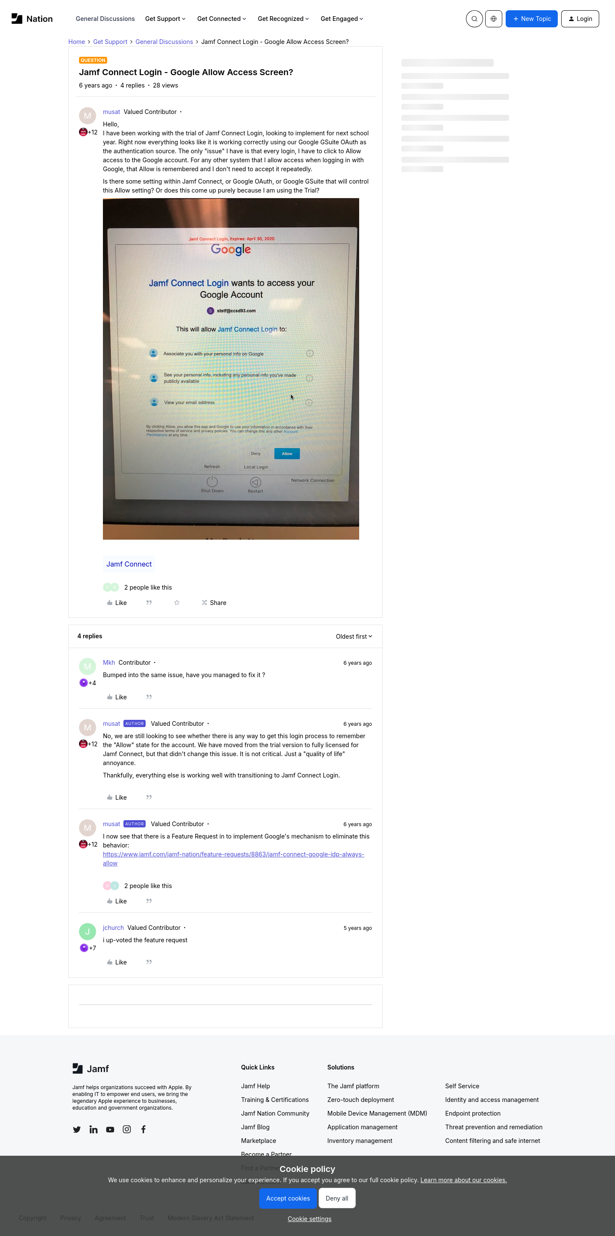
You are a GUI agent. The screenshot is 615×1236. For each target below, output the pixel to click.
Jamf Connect (129, 564)
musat (111, 111)
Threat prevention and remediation (494, 1127)
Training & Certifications (275, 1099)
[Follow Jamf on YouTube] (110, 1129)
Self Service (462, 1086)
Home (76, 41)
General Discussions (105, 18)
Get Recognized (284, 18)
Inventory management (360, 1140)
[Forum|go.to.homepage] (32, 18)
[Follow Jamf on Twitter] (77, 1129)
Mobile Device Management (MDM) (378, 1113)
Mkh (109, 662)
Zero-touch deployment (361, 1099)
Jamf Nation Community (275, 1113)
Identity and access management (492, 1099)
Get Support (166, 18)
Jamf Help (255, 1086)
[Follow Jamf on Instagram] (127, 1129)
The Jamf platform (354, 1086)
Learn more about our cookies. (464, 1179)
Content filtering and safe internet (492, 1140)
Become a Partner (266, 1154)
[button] (532, 18)
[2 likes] (137, 587)
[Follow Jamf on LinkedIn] (93, 1129)
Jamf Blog (255, 1127)
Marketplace (258, 1140)
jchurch (113, 927)
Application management (363, 1127)
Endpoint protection (473, 1113)
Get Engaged (343, 18)
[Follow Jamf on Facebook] (143, 1129)
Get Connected (222, 18)
